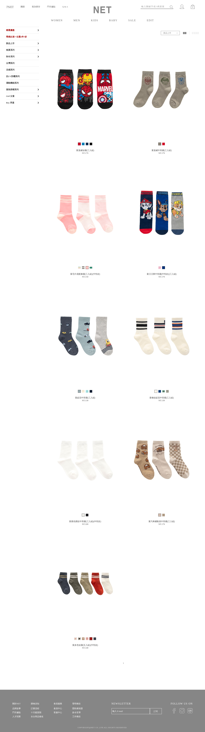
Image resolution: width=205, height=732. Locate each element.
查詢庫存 (36, 6)
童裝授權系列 (12, 89)
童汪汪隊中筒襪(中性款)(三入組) (162, 274)
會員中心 (58, 708)
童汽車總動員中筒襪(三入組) (161, 521)
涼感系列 (10, 70)
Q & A (65, 6)
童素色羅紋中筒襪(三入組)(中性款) (85, 521)
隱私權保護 (77, 708)
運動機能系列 (12, 83)
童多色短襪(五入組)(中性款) (85, 645)
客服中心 (58, 712)
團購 (23, 6)
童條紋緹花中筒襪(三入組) (161, 397)
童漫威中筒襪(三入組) (162, 150)
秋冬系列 (10, 56)
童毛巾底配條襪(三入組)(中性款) (85, 274)
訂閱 (156, 711)
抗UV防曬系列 (13, 76)
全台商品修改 (37, 716)
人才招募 (16, 716)
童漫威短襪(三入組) (85, 150)
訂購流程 (35, 708)
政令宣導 (76, 712)
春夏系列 (10, 50)
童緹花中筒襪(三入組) (85, 397)
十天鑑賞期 (36, 712)
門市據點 (51, 6)
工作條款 (76, 716)
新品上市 (10, 43)
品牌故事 (16, 708)
